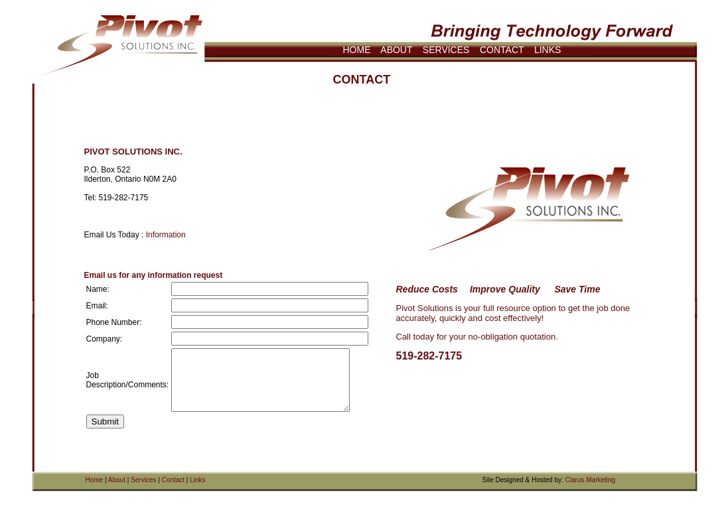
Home (95, 480)
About (116, 480)
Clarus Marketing (590, 480)
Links (197, 480)
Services (143, 480)
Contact (173, 480)
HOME (357, 49)
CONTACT (502, 49)
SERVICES (446, 49)
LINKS (547, 49)
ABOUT (396, 49)
